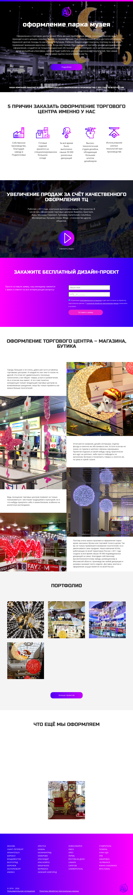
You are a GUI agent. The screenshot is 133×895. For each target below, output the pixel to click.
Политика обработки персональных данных (59, 891)
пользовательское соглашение (91, 300)
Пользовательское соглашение (21, 891)
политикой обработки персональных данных (102, 303)
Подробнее (66, 67)
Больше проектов (66, 695)
